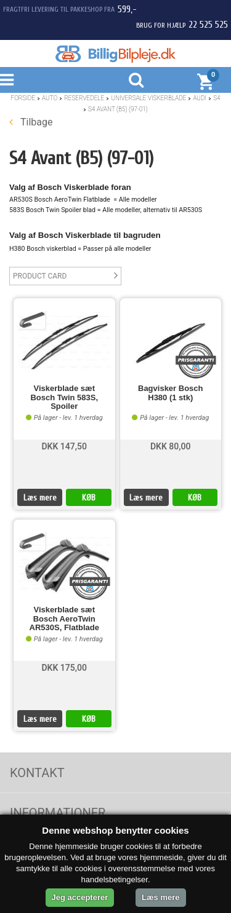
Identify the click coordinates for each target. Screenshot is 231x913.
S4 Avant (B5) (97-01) (118, 109)
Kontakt (37, 772)
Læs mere (40, 497)
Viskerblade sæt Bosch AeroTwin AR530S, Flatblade (64, 619)
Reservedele (84, 98)
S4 (216, 98)
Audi (199, 98)
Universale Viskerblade (148, 98)
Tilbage (30, 122)
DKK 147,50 (64, 446)
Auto (49, 98)
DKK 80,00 (170, 446)
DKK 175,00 (64, 668)
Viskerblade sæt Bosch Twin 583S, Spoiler (64, 397)
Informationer (57, 812)
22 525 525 (208, 24)
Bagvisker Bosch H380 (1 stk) (170, 392)
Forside (22, 98)
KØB (88, 497)
